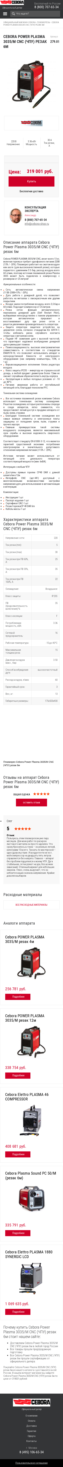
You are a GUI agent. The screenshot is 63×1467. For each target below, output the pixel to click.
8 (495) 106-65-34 (31, 1452)
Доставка (31, 1425)
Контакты (31, 1441)
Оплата (31, 1420)
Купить (31, 181)
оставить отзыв (31, 802)
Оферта (31, 1436)
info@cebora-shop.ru (37, 223)
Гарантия (31, 1431)
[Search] (35, 14)
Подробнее (18, 996)
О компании (31, 1415)
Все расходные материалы (31, 904)
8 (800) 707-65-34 (46, 7)
